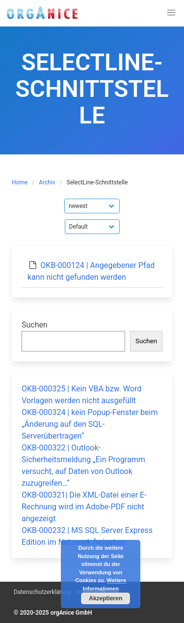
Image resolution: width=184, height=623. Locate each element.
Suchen (35, 324)
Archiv (47, 182)
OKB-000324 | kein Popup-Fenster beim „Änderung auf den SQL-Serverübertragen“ (90, 424)
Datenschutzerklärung (42, 592)
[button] (171, 13)
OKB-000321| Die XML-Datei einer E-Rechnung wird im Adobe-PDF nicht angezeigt (84, 506)
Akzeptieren (105, 598)
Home (19, 182)
